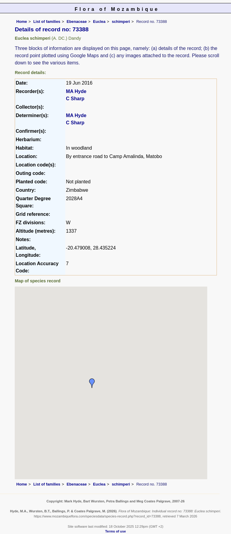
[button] (92, 383)
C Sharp (75, 98)
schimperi (121, 21)
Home (21, 21)
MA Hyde (76, 91)
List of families (46, 21)
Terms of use (115, 531)
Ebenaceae (76, 21)
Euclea (99, 21)
